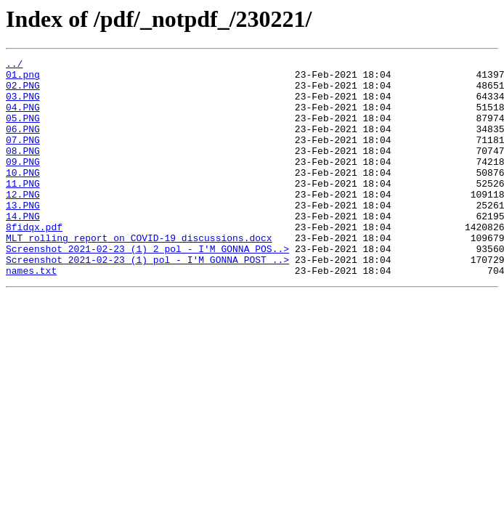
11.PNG (23, 209)
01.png (23, 78)
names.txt (31, 313)
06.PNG (23, 143)
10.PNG (23, 196)
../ (14, 65)
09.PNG (23, 183)
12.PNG (23, 222)
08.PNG (23, 170)
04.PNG (23, 117)
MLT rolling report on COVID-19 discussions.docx (139, 274)
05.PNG (23, 130)
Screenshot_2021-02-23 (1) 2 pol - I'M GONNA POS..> (147, 287)
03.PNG (23, 104)
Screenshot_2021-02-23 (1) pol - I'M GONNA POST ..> (147, 300)
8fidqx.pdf (34, 261)
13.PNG (23, 235)
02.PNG (23, 91)
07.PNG (23, 156)
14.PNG (23, 248)
